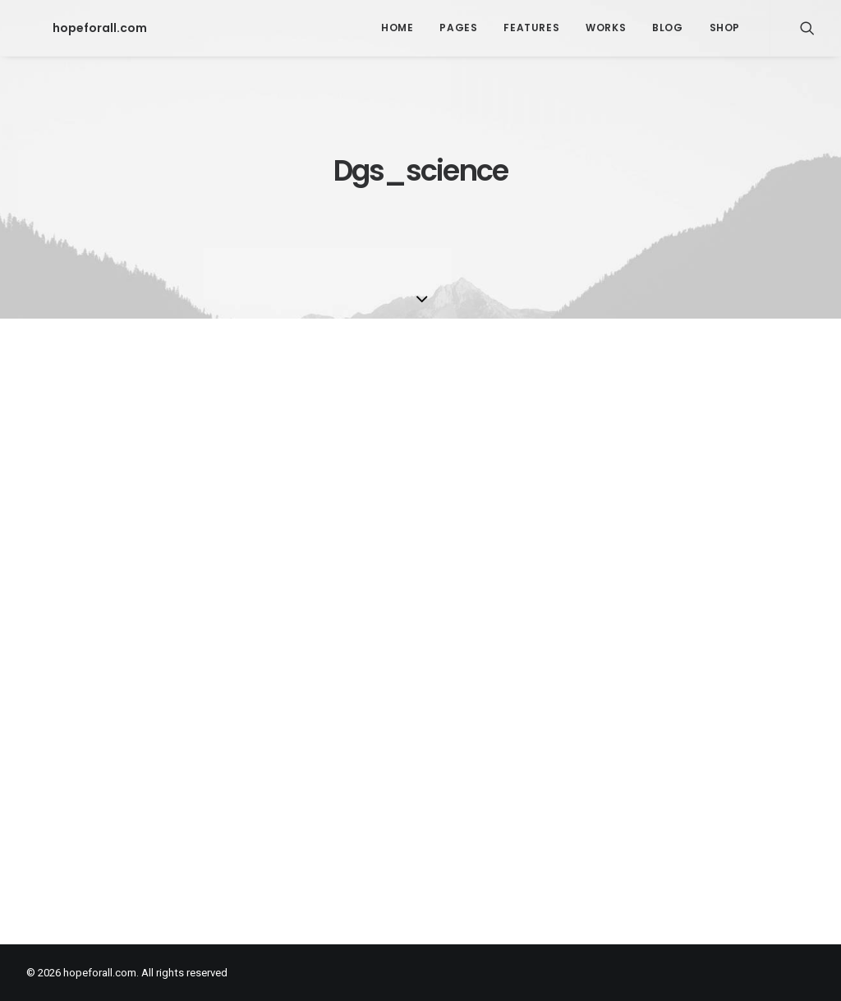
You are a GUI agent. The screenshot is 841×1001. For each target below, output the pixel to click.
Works (606, 27)
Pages (458, 27)
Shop (725, 27)
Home (397, 27)
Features (531, 27)
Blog (667, 27)
